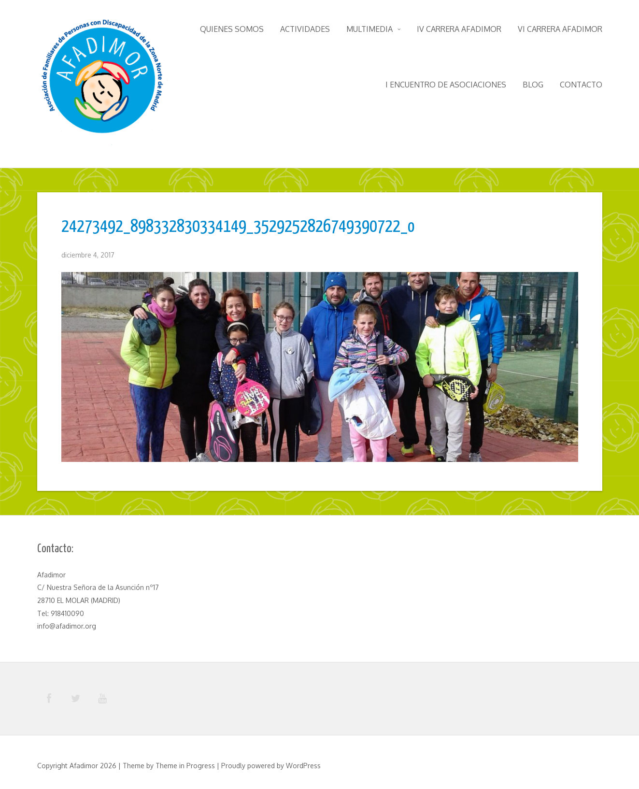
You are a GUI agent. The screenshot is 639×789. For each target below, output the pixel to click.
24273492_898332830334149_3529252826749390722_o (237, 227)
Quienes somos (232, 29)
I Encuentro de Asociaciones (445, 84)
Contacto (581, 84)
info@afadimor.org (66, 626)
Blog (533, 84)
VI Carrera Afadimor (560, 29)
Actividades (305, 29)
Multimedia (373, 29)
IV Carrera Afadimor (459, 29)
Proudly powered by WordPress (271, 765)
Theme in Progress (185, 765)
